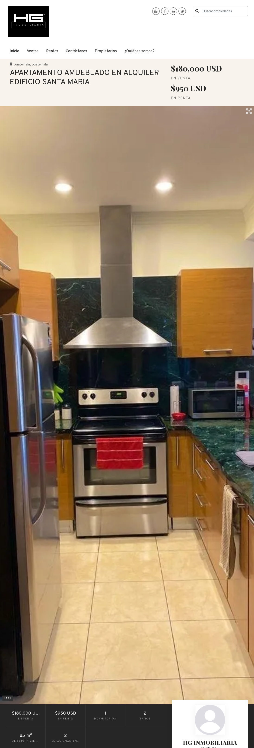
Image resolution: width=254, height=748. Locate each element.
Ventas (32, 51)
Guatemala (22, 64)
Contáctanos (76, 51)
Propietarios (106, 51)
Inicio (14, 51)
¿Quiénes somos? (139, 51)
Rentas (52, 51)
